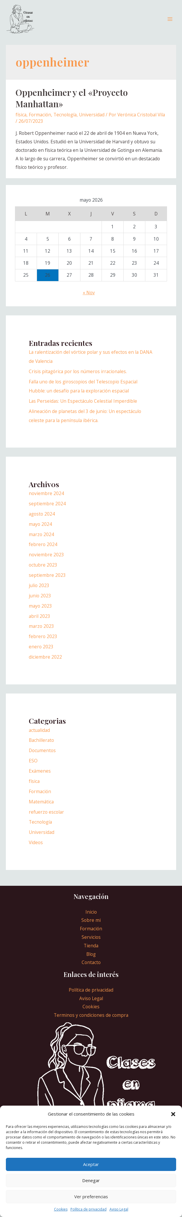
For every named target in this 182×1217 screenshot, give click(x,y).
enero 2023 (41, 653)
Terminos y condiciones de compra (91, 1021)
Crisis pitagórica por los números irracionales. (78, 377)
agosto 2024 (42, 520)
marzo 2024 (41, 540)
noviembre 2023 (46, 560)
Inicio (91, 918)
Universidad (92, 121)
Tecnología (65, 121)
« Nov (89, 298)
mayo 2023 (40, 612)
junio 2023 (40, 602)
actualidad (39, 736)
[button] (173, 1114)
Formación (40, 121)
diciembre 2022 (45, 663)
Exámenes (40, 777)
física (21, 121)
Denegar (91, 1180)
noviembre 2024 (46, 499)
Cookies (61, 1209)
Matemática (41, 808)
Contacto (91, 968)
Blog (91, 960)
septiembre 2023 (47, 581)
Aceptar (91, 1164)
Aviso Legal (118, 1209)
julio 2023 (39, 591)
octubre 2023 (43, 571)
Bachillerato (41, 746)
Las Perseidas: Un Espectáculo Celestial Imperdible (83, 407)
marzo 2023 (41, 632)
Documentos (42, 756)
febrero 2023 (43, 642)
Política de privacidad (88, 1209)
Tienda (91, 952)
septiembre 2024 (47, 509)
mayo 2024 (40, 530)
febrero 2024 (43, 550)
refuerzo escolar (46, 818)
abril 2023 (39, 622)
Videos (36, 848)
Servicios (91, 943)
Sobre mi (91, 926)
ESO (33, 767)
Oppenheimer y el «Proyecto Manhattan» (72, 104)
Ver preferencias (91, 1196)
